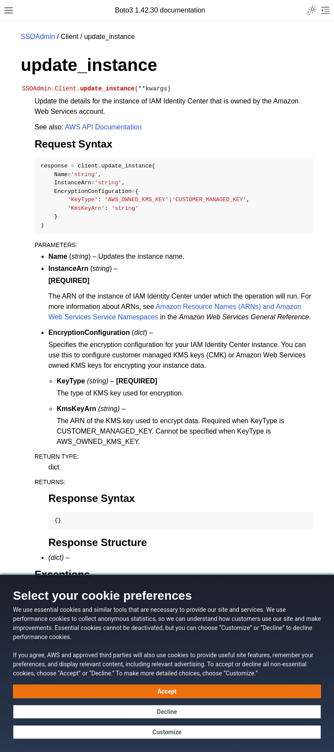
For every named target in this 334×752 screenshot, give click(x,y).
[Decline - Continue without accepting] (167, 712)
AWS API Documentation (103, 127)
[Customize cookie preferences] (167, 732)
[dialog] (167, 663)
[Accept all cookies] (167, 691)
